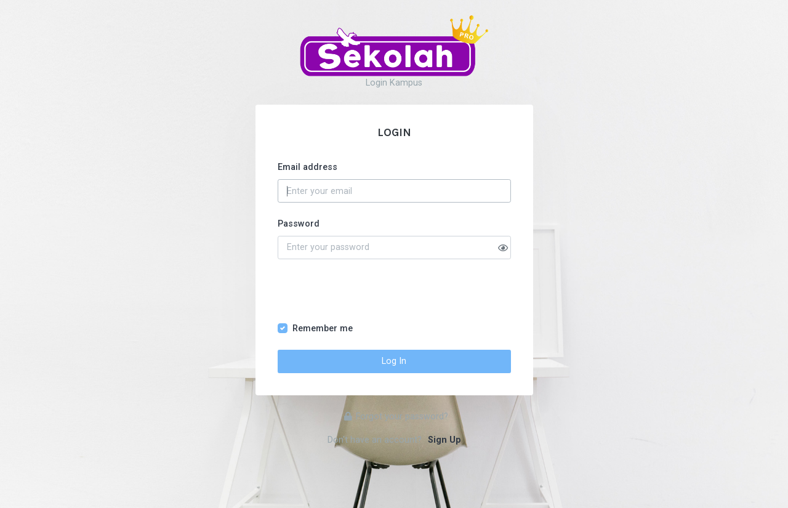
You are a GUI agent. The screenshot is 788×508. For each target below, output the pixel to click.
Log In (394, 361)
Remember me (322, 328)
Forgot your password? (396, 416)
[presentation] (371, 298)
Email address (307, 167)
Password (299, 224)
